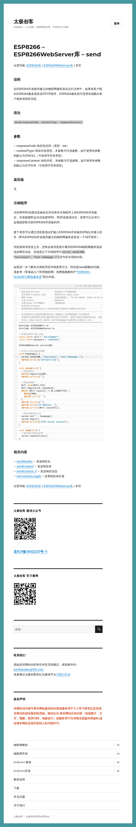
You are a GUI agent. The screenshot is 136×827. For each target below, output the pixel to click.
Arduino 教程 (23, 762)
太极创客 (23, 21)
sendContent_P (26, 471)
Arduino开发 (22, 771)
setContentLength (28, 476)
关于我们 (19, 805)
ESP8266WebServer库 (58, 65)
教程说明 (19, 779)
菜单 (117, 23)
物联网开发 (21, 753)
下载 (16, 788)
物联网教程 (21, 745)
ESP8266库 (33, 65)
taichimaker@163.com (29, 669)
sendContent (25, 466)
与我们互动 (63, 674)
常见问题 (19, 796)
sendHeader (24, 461)
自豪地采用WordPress (37, 816)
